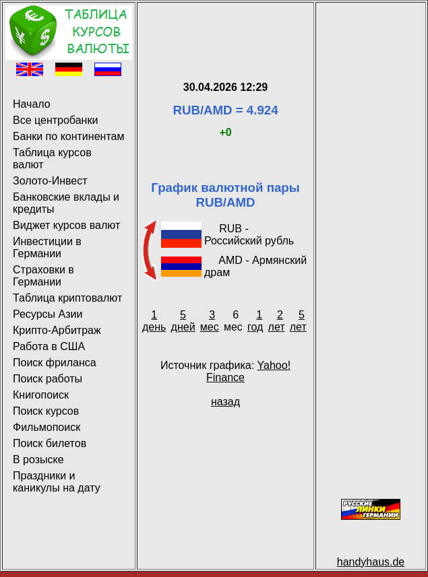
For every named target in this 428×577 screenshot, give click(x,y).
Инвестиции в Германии (47, 247)
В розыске (38, 459)
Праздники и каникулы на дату (56, 482)
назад (225, 401)
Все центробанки (55, 120)
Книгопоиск (41, 395)
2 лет (276, 321)
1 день (154, 321)
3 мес (209, 321)
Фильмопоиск (46, 427)
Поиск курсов (46, 411)
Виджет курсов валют (66, 225)
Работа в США (49, 346)
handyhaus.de (371, 562)
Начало (32, 104)
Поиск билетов (49, 443)
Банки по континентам (68, 136)
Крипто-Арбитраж (57, 330)
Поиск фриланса (54, 362)
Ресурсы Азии (47, 314)
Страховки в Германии (43, 275)
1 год (255, 321)
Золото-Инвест (50, 180)
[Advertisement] (225, 25)
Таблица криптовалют (67, 298)
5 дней (183, 321)
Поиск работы (47, 378)
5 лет (298, 321)
